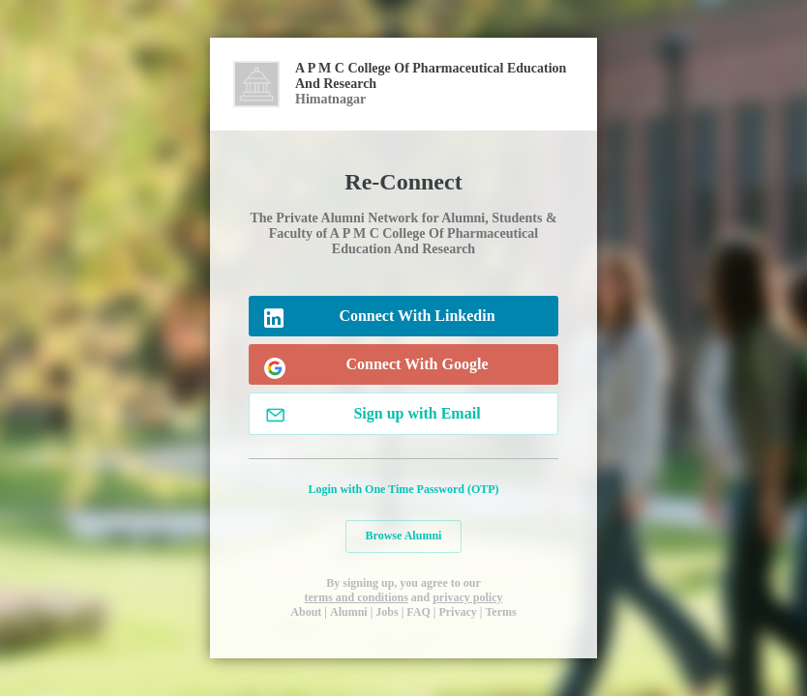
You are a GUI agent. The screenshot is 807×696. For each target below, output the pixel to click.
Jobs (386, 612)
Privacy (457, 612)
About (305, 612)
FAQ (418, 612)
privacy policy (467, 597)
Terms (500, 612)
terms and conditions (355, 597)
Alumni (349, 612)
